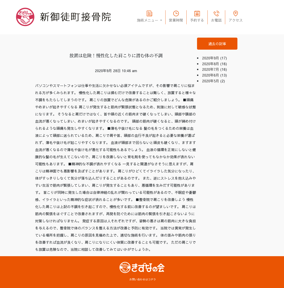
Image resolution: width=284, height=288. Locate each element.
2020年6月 (210, 75)
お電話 (216, 20)
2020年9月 (210, 57)
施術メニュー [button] (148, 20)
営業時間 (176, 20)
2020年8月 (210, 63)
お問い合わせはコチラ (142, 279)
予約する (197, 20)
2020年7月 (210, 69)
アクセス (236, 20)
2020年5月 (210, 80)
